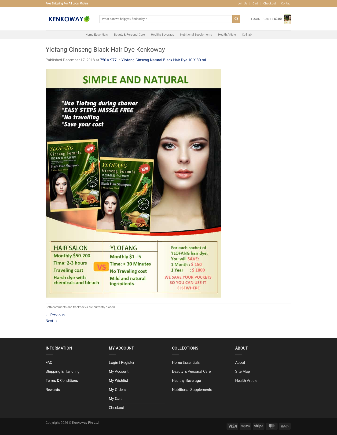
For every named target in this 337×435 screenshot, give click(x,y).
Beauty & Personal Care (129, 34)
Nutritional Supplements (196, 34)
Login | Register (121, 362)
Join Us (242, 3)
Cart (255, 3)
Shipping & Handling (63, 371)
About (240, 362)
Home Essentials (96, 34)
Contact (286, 3)
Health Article (227, 34)
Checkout (269, 3)
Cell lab (247, 34)
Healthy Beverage (162, 34)
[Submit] (236, 19)
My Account (118, 371)
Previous (55, 315)
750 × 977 (108, 60)
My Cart (115, 398)
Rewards (53, 389)
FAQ (49, 362)
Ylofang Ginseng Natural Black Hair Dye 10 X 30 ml (163, 60)
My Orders (117, 389)
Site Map (242, 371)
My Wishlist (118, 380)
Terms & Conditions (62, 380)
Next (52, 321)
